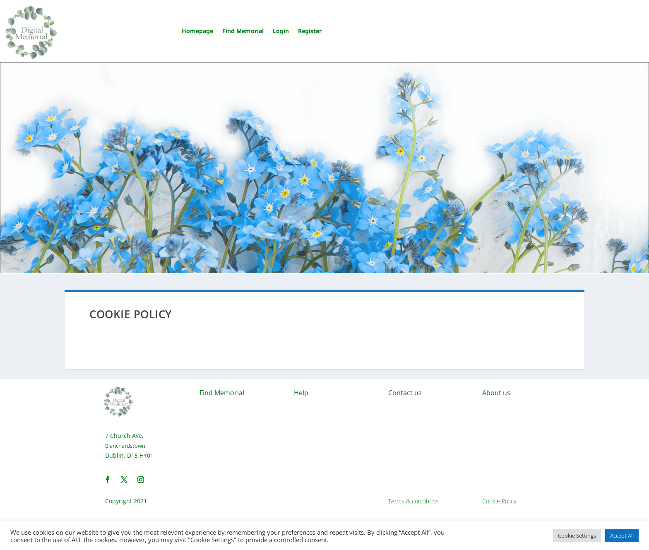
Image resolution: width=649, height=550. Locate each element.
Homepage (197, 31)
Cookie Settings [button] (577, 535)
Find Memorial (243, 31)
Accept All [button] (622, 535)
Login (281, 31)
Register (310, 31)
